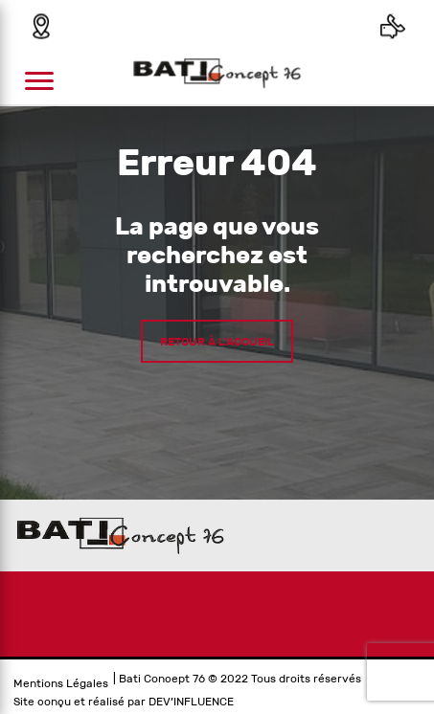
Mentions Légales (60, 683)
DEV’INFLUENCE (191, 701)
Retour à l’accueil (217, 340)
